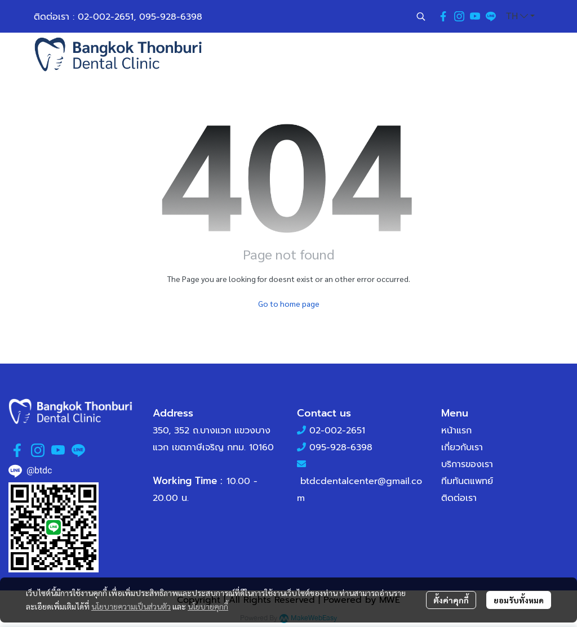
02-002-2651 (106, 17)
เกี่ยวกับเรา (462, 447)
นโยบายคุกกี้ (208, 606)
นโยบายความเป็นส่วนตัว (131, 606)
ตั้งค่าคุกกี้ (451, 600)
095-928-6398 (170, 17)
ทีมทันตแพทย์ (467, 481)
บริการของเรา (467, 464)
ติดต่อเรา (459, 498)
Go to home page (288, 303)
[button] (421, 16)
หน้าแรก (456, 430)
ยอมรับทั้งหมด (519, 600)
